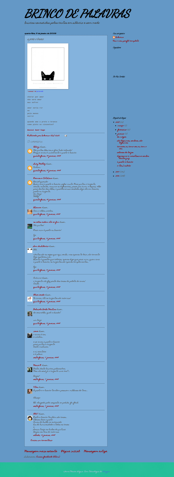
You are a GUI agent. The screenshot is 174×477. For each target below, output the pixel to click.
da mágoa (121, 137)
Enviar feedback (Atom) (48, 457)
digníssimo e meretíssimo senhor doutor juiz (133, 157)
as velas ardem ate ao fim (46, 222)
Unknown (120, 37)
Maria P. (37, 365)
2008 (118, 122)
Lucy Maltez (39, 164)
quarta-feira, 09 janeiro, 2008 (47, 156)
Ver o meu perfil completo (126, 41)
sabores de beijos (125, 153)
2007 (118, 172)
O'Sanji (36, 147)
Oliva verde (39, 295)
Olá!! (35, 414)
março (121, 126)
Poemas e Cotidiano (42, 178)
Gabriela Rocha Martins (44, 309)
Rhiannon (37, 208)
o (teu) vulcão (124, 166)
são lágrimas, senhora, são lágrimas (129, 142)
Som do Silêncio (41, 246)
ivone (35, 331)
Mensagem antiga (95, 451)
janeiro (121, 134)
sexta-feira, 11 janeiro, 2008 (45, 358)
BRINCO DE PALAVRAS (77, 13)
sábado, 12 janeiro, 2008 (44, 435)
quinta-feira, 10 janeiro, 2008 (46, 214)
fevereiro (122, 130)
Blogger (106, 472)
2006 (118, 176)
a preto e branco (125, 162)
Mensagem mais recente (40, 451)
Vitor (35, 387)
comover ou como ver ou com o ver (132, 148)
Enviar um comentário (41, 440)
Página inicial (70, 451)
